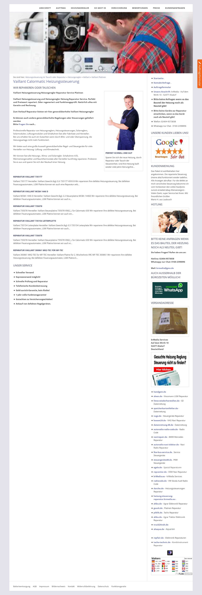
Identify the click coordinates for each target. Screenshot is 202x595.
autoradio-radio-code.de (166, 429)
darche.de (159, 488)
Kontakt (71, 586)
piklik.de (158, 512)
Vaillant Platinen (99, 77)
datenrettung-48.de (163, 425)
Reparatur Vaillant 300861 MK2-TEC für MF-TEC (38, 250)
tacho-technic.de (162, 542)
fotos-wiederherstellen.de (166, 400)
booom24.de (160, 420)
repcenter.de (160, 472)
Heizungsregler (74, 77)
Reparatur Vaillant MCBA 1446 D (30, 191)
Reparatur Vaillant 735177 (27, 176)
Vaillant (86, 77)
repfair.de (159, 537)
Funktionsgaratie (118, 586)
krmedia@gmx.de (165, 268)
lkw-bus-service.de (163, 452)
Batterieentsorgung (21, 586)
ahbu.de (158, 503)
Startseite (158, 78)
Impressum (44, 586)
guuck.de (158, 508)
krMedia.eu (159, 476)
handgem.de (160, 391)
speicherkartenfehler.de (166, 408)
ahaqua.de (159, 529)
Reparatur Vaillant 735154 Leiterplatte (34, 221)
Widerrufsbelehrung (86, 586)
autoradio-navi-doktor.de (166, 444)
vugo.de (157, 416)
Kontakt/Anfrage (162, 82)
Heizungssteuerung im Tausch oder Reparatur (45, 77)
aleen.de (158, 396)
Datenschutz (103, 586)
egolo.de (158, 467)
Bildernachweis (58, 586)
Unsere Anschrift (162, 91)
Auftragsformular (162, 87)
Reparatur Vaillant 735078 (27, 206)
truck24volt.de (161, 524)
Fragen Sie (24, 124)
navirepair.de (160, 437)
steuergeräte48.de (163, 459)
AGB (35, 586)
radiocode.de (160, 480)
